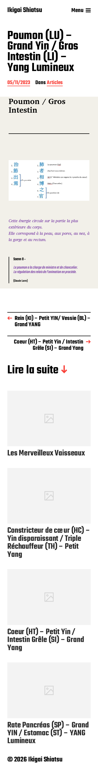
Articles (55, 83)
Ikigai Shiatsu (24, 10)
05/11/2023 (18, 83)
